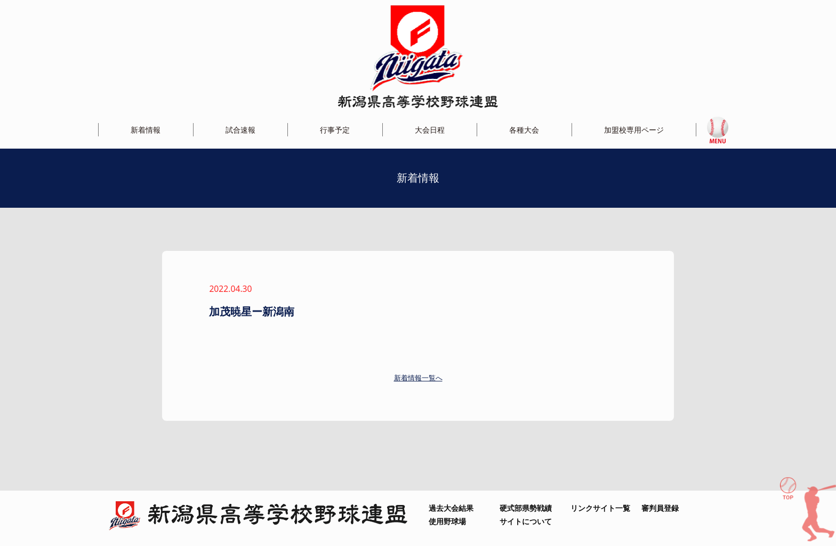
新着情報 (145, 130)
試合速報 (240, 130)
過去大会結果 (451, 508)
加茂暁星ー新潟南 (257, 311)
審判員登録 (660, 508)
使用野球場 (447, 521)
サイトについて (526, 521)
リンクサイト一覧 (600, 508)
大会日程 (430, 130)
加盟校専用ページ (634, 130)
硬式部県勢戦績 (526, 508)
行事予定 (335, 130)
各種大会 (524, 130)
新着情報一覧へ (418, 377)
